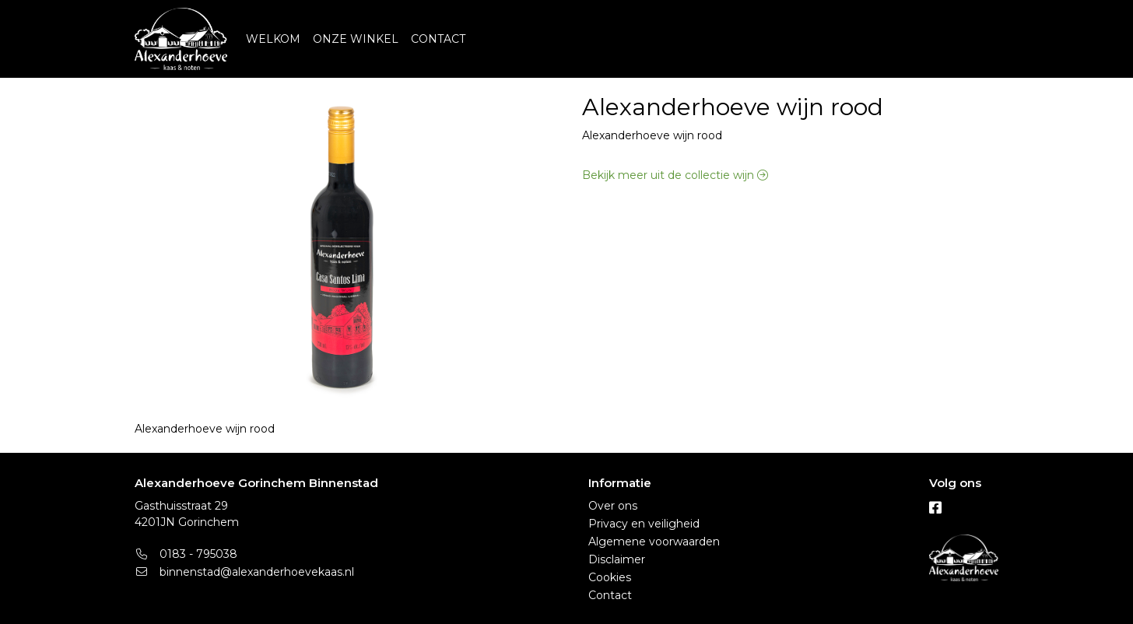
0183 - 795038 (186, 554)
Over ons (612, 506)
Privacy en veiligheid (644, 524)
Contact (610, 595)
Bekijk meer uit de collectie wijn (675, 175)
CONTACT (438, 39)
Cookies (609, 577)
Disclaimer (616, 559)
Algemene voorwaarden (654, 542)
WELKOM (273, 39)
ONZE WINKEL (355, 39)
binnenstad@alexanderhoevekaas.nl (244, 572)
